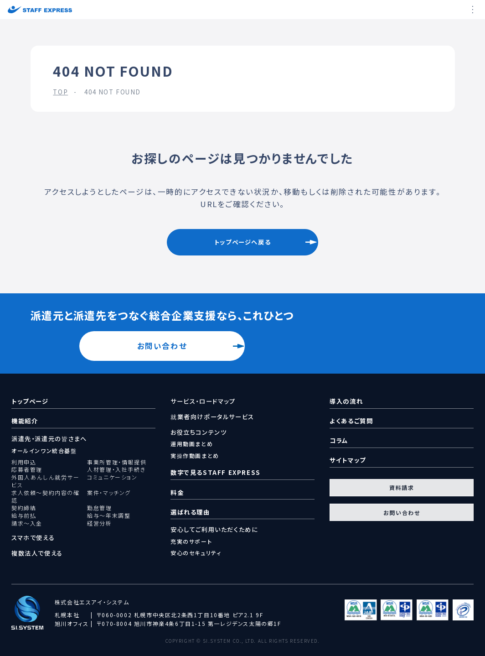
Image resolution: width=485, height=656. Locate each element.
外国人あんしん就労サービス (45, 481)
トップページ (30, 401)
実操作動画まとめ (194, 455)
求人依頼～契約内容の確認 (45, 496)
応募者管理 (26, 469)
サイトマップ (348, 460)
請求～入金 (26, 523)
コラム (339, 440)
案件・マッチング (109, 492)
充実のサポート (191, 541)
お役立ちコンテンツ (198, 432)
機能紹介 (24, 421)
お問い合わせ (162, 345)
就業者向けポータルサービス (212, 417)
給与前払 (23, 515)
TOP (60, 92)
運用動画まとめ (191, 444)
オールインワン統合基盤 (44, 450)
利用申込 (23, 462)
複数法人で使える (37, 553)
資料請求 (401, 487)
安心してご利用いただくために (214, 530)
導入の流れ (346, 401)
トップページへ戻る (242, 242)
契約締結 (23, 507)
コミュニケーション (112, 477)
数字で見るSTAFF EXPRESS (215, 472)
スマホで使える (33, 538)
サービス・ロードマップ (203, 401)
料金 (177, 492)
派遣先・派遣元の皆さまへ (49, 439)
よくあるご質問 (351, 421)
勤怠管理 (99, 507)
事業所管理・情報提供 (116, 462)
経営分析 (99, 523)
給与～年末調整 (108, 515)
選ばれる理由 (190, 512)
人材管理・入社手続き (116, 469)
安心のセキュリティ (195, 553)
